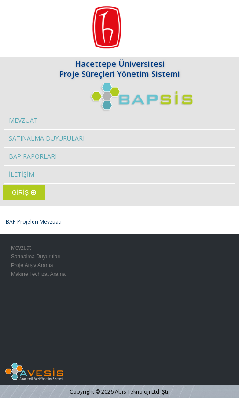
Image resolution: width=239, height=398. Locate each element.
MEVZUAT (23, 120)
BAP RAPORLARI (33, 156)
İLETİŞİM (21, 174)
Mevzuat (21, 248)
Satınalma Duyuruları (36, 256)
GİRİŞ (24, 192)
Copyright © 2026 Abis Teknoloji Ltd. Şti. (119, 391)
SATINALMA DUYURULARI (47, 138)
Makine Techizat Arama (38, 274)
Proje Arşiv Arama (32, 265)
